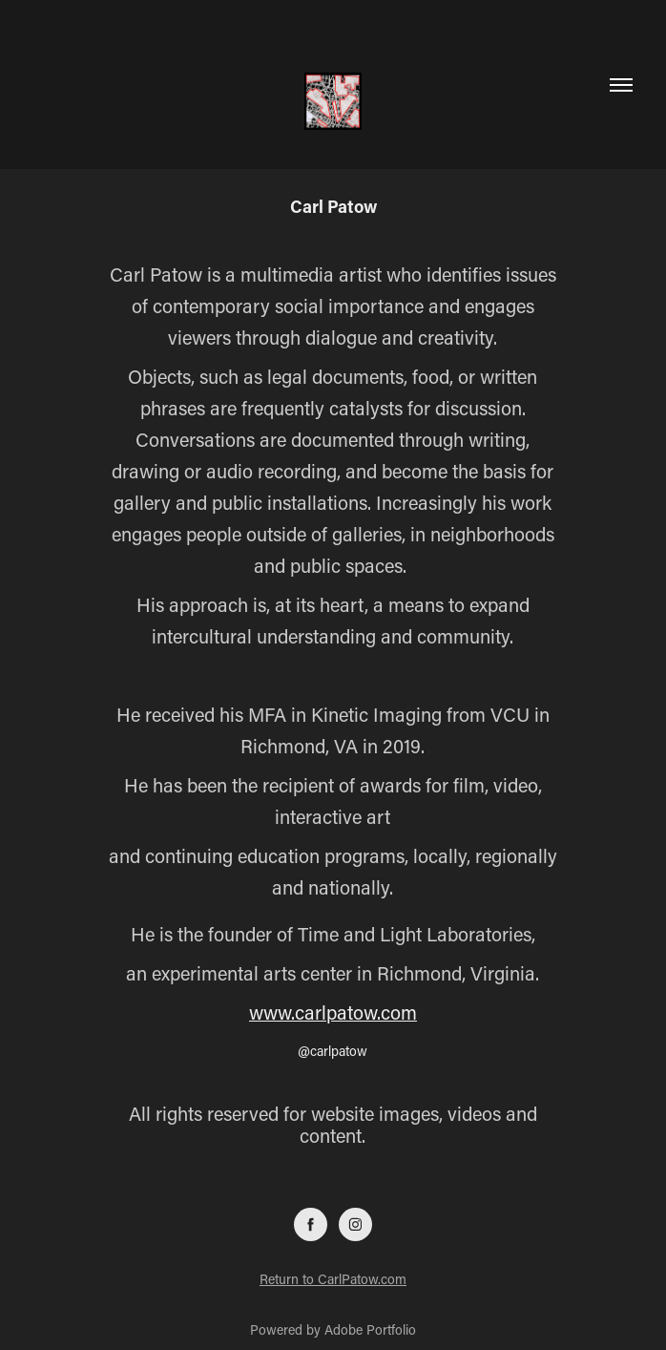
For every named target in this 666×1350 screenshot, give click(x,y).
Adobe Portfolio (370, 1329)
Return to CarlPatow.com (333, 1279)
